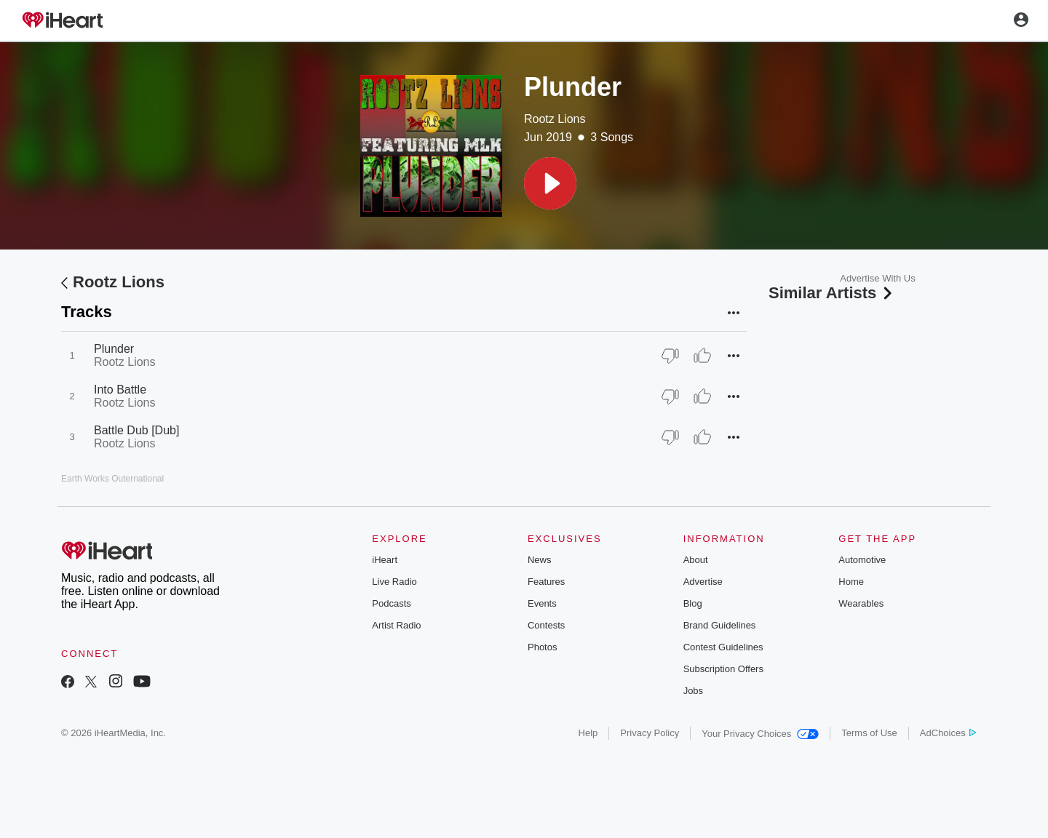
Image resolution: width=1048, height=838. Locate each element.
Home (851, 581)
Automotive (862, 559)
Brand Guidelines (719, 625)
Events (542, 603)
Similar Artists (832, 293)
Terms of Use (869, 732)
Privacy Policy (649, 732)
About (695, 559)
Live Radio (394, 581)
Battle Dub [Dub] (136, 430)
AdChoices (948, 732)
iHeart (384, 559)
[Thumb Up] (702, 355)
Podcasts (391, 603)
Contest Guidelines (723, 647)
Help (588, 732)
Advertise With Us (877, 278)
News (540, 559)
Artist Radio (396, 625)
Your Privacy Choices (760, 733)
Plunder (114, 349)
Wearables (861, 603)
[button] (550, 183)
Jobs (693, 690)
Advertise (703, 581)
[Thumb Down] (670, 355)
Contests (546, 625)
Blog (692, 603)
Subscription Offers (723, 668)
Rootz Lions (555, 119)
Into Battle (120, 389)
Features (546, 581)
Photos (542, 647)
